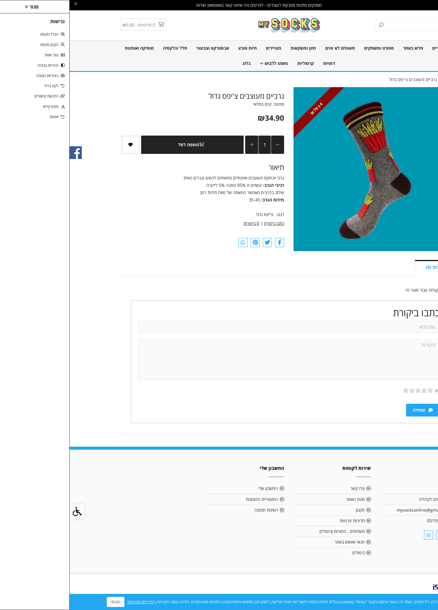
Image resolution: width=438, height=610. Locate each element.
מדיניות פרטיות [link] (282, 520)
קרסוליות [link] (236, 63)
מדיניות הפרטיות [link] (70, 602)
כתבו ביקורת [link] (204, 223)
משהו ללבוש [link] (204, 63)
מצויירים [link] (204, 48)
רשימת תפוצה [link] (196, 510)
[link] (219, 25)
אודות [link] (377, 488)
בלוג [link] (177, 63)
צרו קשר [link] (288, 488)
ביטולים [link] (289, 552)
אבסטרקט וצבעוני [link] (143, 48)
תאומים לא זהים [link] (270, 48)
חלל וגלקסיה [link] (105, 48)
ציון (368, 390)
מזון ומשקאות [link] (233, 48)
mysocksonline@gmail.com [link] (354, 510)
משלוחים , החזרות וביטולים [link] (272, 531)
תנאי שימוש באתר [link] (280, 542)
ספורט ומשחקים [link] (309, 48)
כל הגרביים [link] (373, 48)
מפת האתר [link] (285, 499)
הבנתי (46, 602)
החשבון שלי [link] (198, 488)
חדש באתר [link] (343, 48)
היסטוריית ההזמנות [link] (192, 499)
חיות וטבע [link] (178, 48)
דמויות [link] (259, 63)
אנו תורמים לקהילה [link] (365, 499)
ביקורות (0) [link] (366, 267)
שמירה (353, 410)
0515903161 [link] (369, 520)
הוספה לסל (123, 144)
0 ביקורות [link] (181, 223)
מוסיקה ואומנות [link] (69, 48)
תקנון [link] (290, 510)
